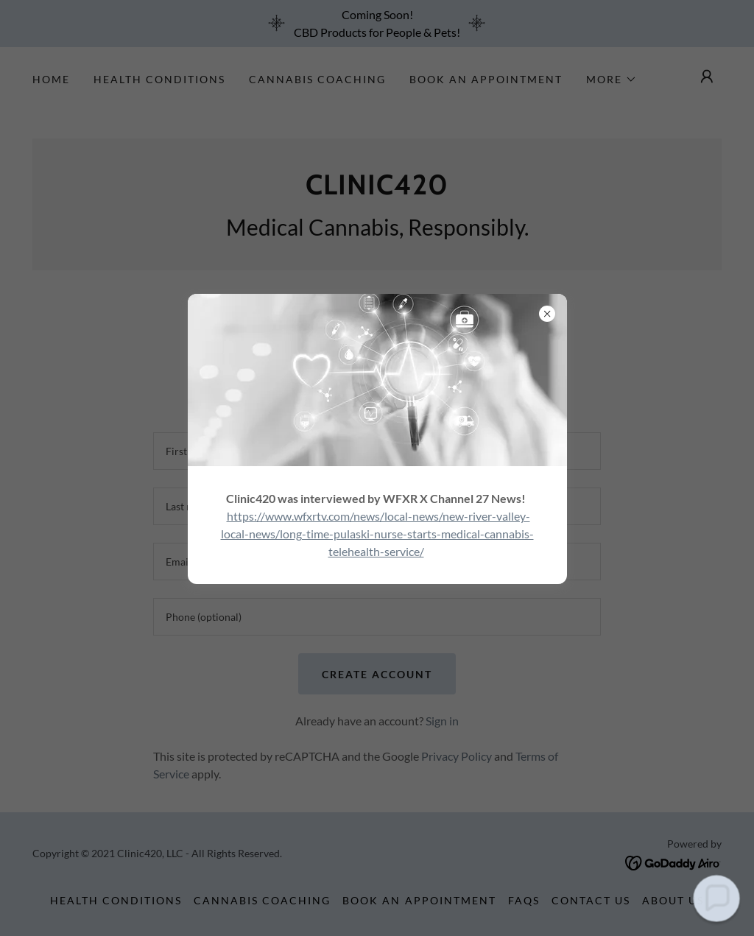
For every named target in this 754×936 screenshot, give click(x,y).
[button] (716, 898)
